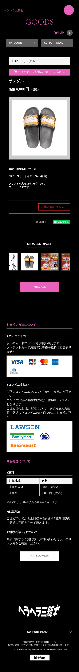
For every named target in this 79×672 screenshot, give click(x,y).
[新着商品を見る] (39, 287)
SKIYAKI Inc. (61, 649)
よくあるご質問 (39, 556)
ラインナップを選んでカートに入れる (39, 71)
